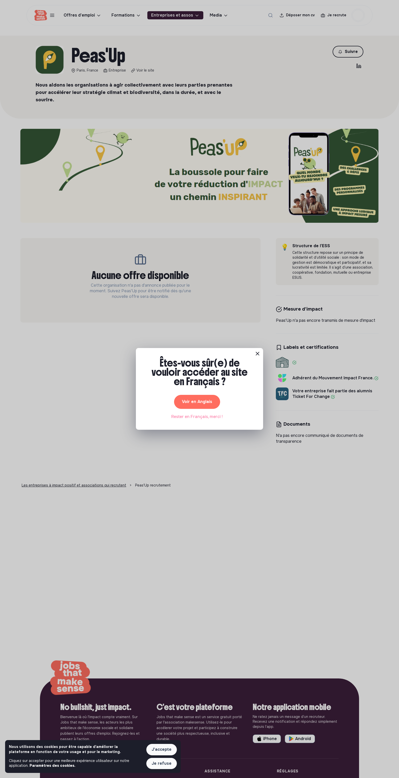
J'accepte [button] (162, 749)
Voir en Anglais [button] (197, 401)
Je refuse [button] (162, 763)
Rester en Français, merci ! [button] (197, 416)
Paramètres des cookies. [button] (52, 765)
